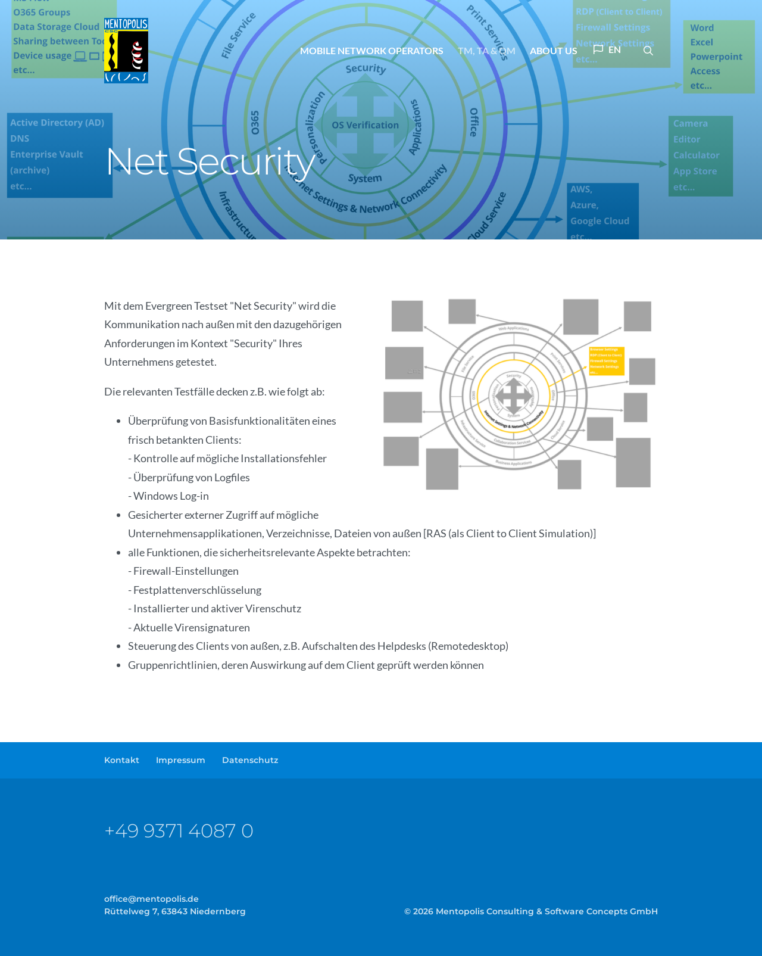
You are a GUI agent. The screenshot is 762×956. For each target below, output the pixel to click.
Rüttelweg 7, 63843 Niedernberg (175, 911)
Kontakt (121, 760)
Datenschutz (250, 760)
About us (553, 50)
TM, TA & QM (487, 50)
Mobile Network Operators (372, 50)
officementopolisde (151, 898)
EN (607, 49)
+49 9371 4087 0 (179, 830)
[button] (648, 51)
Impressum (180, 760)
